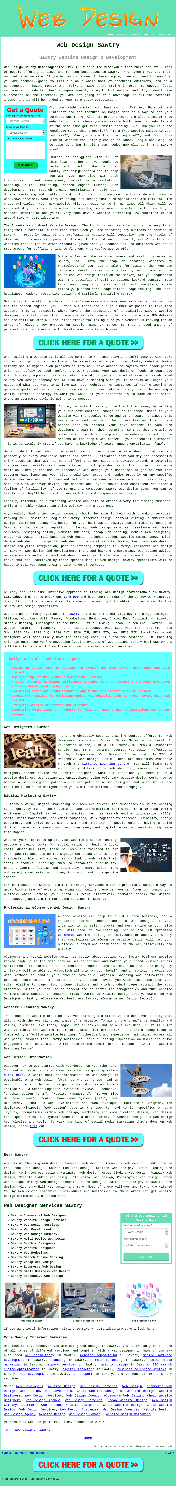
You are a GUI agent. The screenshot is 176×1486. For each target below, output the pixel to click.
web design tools (92, 275)
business (162, 501)
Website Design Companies (128, 1414)
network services (61, 1364)
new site (87, 176)
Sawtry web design (65, 171)
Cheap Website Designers (99, 1391)
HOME (111, 34)
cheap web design (19, 537)
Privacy (169, 1453)
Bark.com (71, 597)
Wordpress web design (151, 541)
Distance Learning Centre (105, 763)
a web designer (121, 1350)
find (17, 1163)
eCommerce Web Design (123, 1395)
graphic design (114, 1364)
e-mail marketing (106, 1360)
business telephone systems (141, 1369)
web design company (34, 380)
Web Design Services (99, 1386)
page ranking (139, 289)
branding (58, 1360)
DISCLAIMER (163, 34)
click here (14, 1075)
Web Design (13, 614)
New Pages (20, 1453)
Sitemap (6, 1453)
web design (52, 513)
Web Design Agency (83, 1395)
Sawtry (166, 145)
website (71, 140)
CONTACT (146, 34)
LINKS (121, 34)
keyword (138, 280)
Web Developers (29, 1386)
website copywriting (98, 1355)
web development (34, 1374)
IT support (83, 1374)
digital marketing (78, 1369)
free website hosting (109, 126)
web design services (109, 527)
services (96, 565)
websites (156, 261)
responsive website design (120, 451)
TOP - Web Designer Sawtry (27, 1430)
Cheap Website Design (127, 1400)
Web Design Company (85, 1414)
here (112, 1066)
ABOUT (133, 34)
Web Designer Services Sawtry (43, 1205)
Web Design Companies (79, 1409)
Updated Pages (37, 1453)
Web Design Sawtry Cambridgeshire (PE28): (41, 67)
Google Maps (118, 112)
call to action (114, 280)
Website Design (61, 1386)
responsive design (57, 294)
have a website (96, 213)
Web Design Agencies (121, 1409)
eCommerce (66, 935)
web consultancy (39, 1355)
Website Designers (82, 1405)
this (33, 1126)
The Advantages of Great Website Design (40, 225)
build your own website (143, 121)
